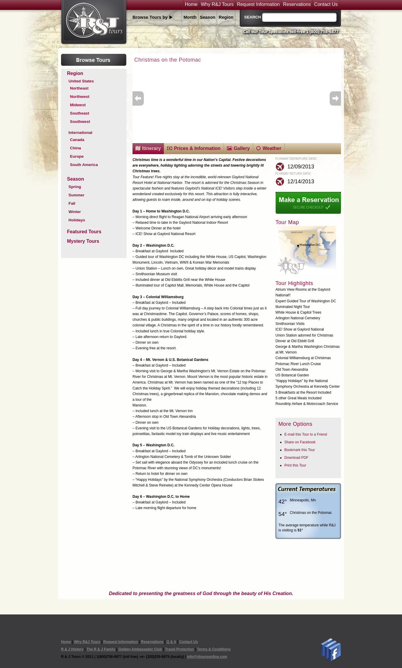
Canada (77, 139)
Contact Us (326, 4)
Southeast (79, 113)
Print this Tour (295, 465)
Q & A (171, 642)
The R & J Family (100, 649)
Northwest (79, 96)
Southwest (80, 121)
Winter (74, 211)
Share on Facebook (300, 442)
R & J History (72, 649)
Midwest (78, 105)
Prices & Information (197, 148)
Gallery (242, 148)
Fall (71, 203)
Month (190, 17)
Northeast (79, 88)
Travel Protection (179, 649)
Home (191, 4)
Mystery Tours (83, 241)
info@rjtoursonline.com (207, 657)
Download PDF (296, 458)
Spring (74, 186)
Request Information (258, 4)
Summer (76, 195)
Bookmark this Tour (299, 450)
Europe (77, 156)
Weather (272, 148)
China (75, 148)
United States (81, 81)
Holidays (76, 220)
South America (84, 164)
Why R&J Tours (217, 4)
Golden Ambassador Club (140, 649)
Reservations (297, 4)
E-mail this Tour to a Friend (305, 434)
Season (207, 17)
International (80, 132)
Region (226, 17)
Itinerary (151, 148)
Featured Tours (84, 231)
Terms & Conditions (213, 649)
